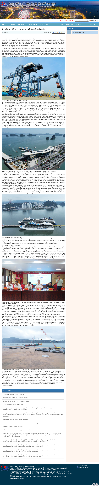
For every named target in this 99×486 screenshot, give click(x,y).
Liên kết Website (82, 465)
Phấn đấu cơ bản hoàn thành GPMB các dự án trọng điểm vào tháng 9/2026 (22, 423)
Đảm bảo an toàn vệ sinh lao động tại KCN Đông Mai (16, 430)
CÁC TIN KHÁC (6, 391)
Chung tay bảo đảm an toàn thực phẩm (13, 426)
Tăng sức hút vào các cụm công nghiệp (13, 404)
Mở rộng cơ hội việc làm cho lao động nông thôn (15, 397)
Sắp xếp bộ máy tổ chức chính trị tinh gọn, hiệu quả (16, 401)
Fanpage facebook (82, 467)
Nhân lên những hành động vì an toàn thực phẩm (15, 419)
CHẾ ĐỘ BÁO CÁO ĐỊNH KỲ (79, 32)
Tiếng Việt (93, 20)
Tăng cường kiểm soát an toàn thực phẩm (13, 394)
